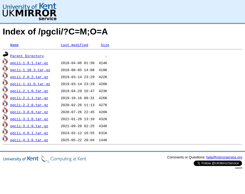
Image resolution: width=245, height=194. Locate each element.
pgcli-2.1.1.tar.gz (29, 97)
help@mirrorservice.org (224, 157)
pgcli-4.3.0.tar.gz (29, 139)
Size (105, 44)
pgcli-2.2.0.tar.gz (29, 104)
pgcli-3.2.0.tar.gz (29, 125)
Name (14, 44)
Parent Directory (27, 55)
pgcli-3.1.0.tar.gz (29, 118)
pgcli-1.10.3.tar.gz (30, 69)
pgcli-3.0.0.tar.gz (29, 111)
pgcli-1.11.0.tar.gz (30, 83)
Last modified (74, 44)
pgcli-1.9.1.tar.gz (29, 62)
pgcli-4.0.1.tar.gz (29, 132)
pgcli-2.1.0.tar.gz (29, 90)
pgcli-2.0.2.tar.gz (29, 76)
